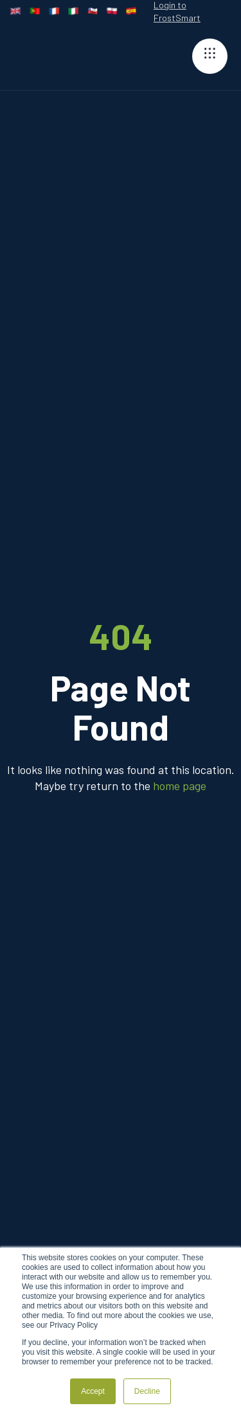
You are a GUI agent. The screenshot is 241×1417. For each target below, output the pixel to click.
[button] (210, 56)
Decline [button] (147, 1391)
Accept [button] (93, 1391)
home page (179, 786)
